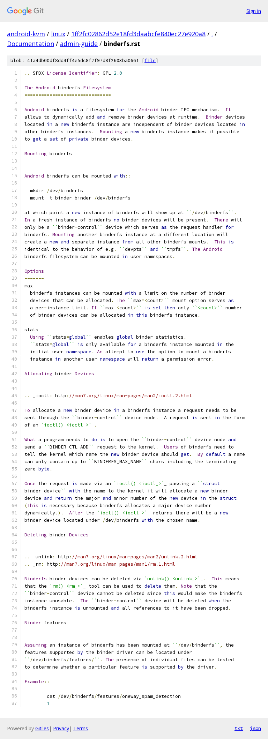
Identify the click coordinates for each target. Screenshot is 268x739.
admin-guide (79, 43)
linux (58, 34)
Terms (80, 728)
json (255, 728)
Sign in (253, 11)
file (150, 60)
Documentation (30, 43)
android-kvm (26, 34)
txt (238, 728)
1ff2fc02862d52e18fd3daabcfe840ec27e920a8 (138, 34)
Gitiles (42, 728)
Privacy (61, 728)
